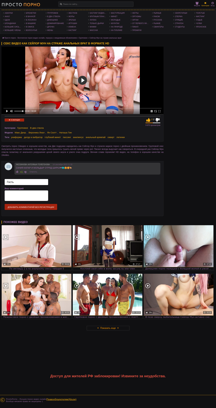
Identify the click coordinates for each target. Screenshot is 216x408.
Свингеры (159, 27)
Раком (157, 16)
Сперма (178, 16)
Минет (114, 16)
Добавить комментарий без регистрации (31, 207)
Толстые (200, 13)
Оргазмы (136, 16)
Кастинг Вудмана (98, 13)
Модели (197, 4)
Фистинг (200, 16)
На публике (116, 30)
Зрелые (72, 20)
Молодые (115, 20)
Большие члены (13, 30)
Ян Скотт (52, 132)
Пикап (135, 27)
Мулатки (115, 23)
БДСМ (7, 20)
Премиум (136, 30)
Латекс (93, 20)
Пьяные (157, 13)
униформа (16, 137)
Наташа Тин (65, 132)
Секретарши (181, 13)
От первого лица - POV (141, 23)
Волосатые (31, 30)
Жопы (71, 16)
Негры (135, 13)
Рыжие (157, 23)
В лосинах (31, 20)
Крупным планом (98, 16)
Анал (7, 16)
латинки (120, 137)
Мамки (93, 27)
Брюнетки (31, 13)
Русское (158, 20)
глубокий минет (53, 137)
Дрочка (50, 27)
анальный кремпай (96, 137)
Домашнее (52, 20)
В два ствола (53, 16)
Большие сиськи (13, 27)
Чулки (199, 23)
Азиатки (9, 13)
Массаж (94, 30)
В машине (31, 23)
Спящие (179, 20)
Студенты (179, 27)
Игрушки (72, 23)
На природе (117, 27)
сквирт (111, 137)
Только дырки (97, 23)
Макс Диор (20, 132)
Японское (201, 27)
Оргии (135, 20)
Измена (72, 27)
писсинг (67, 137)
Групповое (52, 13)
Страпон (179, 23)
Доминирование (55, 23)
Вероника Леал (36, 132)
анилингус (78, 137)
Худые (199, 20)
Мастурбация (118, 13)
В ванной (30, 16)
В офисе (30, 27)
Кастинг (72, 30)
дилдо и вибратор (33, 137)
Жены (50, 30)
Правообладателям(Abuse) (61, 399)
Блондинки (10, 23)
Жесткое (72, 13)
